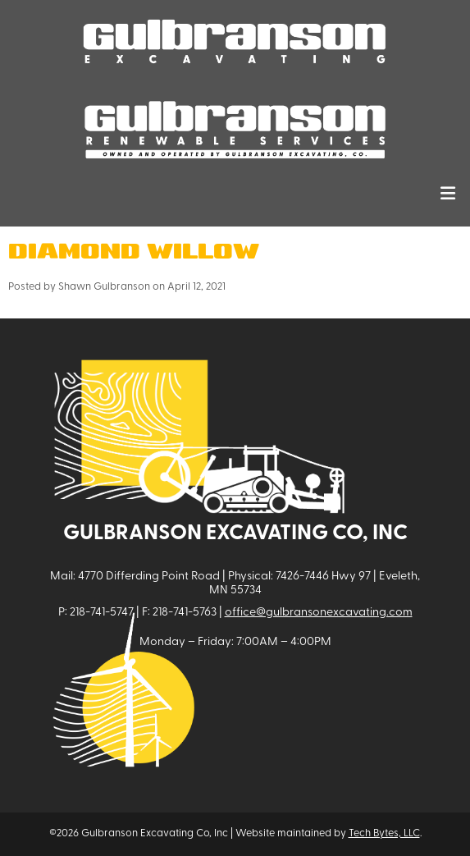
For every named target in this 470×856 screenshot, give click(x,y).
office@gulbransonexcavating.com (319, 613)
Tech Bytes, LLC (384, 833)
